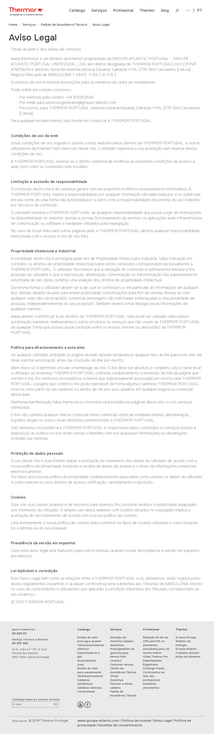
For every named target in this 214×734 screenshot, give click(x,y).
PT (199, 10)
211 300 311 (19, 633)
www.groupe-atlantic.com (98, 721)
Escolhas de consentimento (120, 725)
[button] (77, 10)
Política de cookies (136, 721)
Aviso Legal (163, 721)
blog (165, 10)
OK (55, 704)
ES (188, 10)
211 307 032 (20, 643)
